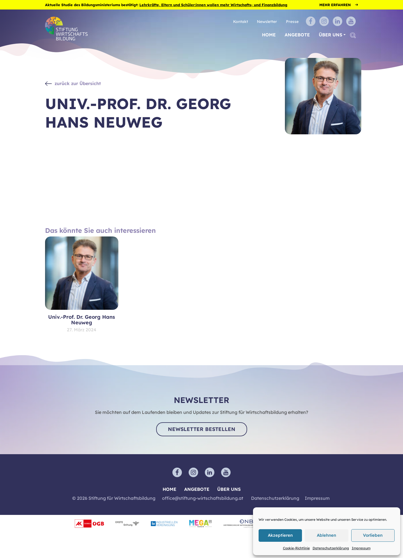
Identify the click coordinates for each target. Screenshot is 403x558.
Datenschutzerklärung (331, 548)
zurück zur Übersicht (78, 83)
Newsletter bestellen (201, 429)
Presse (292, 21)
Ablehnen (326, 535)
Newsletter (267, 21)
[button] (353, 35)
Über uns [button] (330, 34)
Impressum (361, 548)
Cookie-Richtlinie (296, 548)
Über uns (229, 489)
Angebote (297, 34)
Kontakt (240, 21)
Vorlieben (373, 535)
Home (269, 34)
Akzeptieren (280, 535)
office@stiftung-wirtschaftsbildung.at (202, 498)
